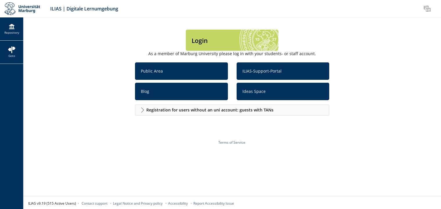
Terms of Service (231, 142)
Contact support (94, 203)
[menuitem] (428, 8)
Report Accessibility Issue (213, 203)
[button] (232, 110)
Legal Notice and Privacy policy (138, 203)
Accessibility (178, 203)
